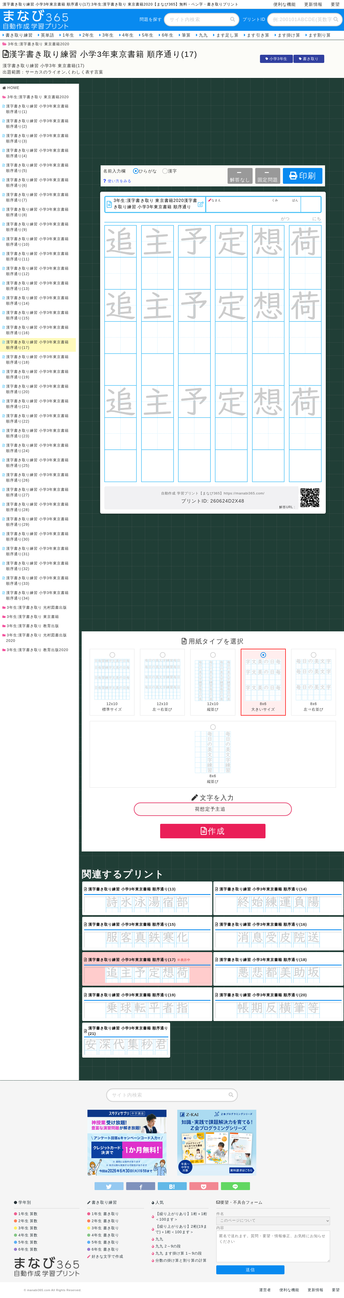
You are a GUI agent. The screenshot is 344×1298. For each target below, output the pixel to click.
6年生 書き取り (105, 1249)
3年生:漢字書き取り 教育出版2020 (36, 650)
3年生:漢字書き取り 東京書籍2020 (35, 44)
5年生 (148, 35)
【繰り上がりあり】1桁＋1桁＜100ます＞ (181, 1216)
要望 (336, 1290)
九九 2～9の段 (168, 1246)
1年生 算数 (28, 1214)
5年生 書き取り (105, 1242)
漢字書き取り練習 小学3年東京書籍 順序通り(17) (36, 345)
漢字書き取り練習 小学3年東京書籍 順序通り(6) (36, 182)
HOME (11, 88)
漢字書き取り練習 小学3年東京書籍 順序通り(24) (36, 448)
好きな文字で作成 (107, 1256)
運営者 (265, 1290)
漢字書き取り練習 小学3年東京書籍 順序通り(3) (36, 138)
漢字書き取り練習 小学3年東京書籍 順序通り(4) (36, 153)
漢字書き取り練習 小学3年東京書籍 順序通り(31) (36, 551)
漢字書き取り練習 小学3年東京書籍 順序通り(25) (36, 463)
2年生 (88, 35)
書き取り (309, 59)
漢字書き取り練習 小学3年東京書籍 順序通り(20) (36, 389)
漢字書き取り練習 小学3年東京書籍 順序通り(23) (36, 433)
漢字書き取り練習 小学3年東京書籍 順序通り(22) (36, 418)
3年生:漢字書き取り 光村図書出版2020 (35, 638)
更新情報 (313, 4)
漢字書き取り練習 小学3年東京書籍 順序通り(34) (36, 595)
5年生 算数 (28, 1242)
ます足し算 (227, 35)
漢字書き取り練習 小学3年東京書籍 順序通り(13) (36, 286)
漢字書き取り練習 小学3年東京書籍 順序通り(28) (36, 507)
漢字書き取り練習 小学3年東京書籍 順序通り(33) (36, 581)
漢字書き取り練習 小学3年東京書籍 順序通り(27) (36, 492)
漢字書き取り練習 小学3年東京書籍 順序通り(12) (36, 271)
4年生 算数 (28, 1235)
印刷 (302, 175)
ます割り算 (319, 35)
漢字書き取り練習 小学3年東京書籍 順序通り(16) (36, 330)
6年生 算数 (28, 1249)
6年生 (167, 35)
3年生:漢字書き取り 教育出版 (31, 626)
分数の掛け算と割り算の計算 (181, 1260)
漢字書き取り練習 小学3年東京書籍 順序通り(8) (36, 212)
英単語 (47, 35)
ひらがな (145, 171)
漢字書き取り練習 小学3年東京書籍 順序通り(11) (36, 256)
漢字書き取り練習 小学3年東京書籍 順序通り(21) (36, 404)
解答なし (240, 176)
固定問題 (268, 176)
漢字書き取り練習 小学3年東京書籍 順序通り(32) (36, 566)
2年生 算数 (28, 1221)
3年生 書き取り (105, 1228)
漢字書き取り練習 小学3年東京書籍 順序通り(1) (36, 109)
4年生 (128, 35)
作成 (213, 831)
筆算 (186, 35)
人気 (158, 1202)
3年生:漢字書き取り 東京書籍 (31, 617)
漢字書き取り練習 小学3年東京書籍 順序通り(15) (36, 315)
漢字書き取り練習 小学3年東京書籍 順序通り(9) (36, 227)
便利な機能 (284, 4)
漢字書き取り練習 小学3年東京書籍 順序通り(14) (36, 300)
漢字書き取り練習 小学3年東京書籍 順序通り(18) (36, 359)
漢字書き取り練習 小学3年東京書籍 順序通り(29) (36, 522)
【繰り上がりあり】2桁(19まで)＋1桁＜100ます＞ (181, 1229)
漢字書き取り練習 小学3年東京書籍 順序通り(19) (36, 374)
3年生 (108, 35)
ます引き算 (258, 35)
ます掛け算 (289, 35)
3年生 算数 (28, 1228)
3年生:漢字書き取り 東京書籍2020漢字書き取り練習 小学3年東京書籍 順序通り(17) (156, 203)
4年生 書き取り (105, 1235)
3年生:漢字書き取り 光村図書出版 (35, 607)
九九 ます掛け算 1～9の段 (178, 1253)
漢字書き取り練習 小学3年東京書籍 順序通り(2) (36, 123)
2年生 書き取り (105, 1221)
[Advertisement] (213, 120)
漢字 (169, 171)
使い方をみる (117, 181)
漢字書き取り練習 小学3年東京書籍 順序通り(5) (36, 168)
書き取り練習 (19, 35)
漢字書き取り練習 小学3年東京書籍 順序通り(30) (36, 536)
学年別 (22, 1202)
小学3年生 (276, 59)
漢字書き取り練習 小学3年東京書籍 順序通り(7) (36, 197)
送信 (250, 1269)
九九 (203, 35)
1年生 (68, 35)
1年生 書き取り (105, 1214)
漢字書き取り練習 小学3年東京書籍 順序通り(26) (36, 477)
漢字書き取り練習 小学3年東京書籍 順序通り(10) (36, 241)
